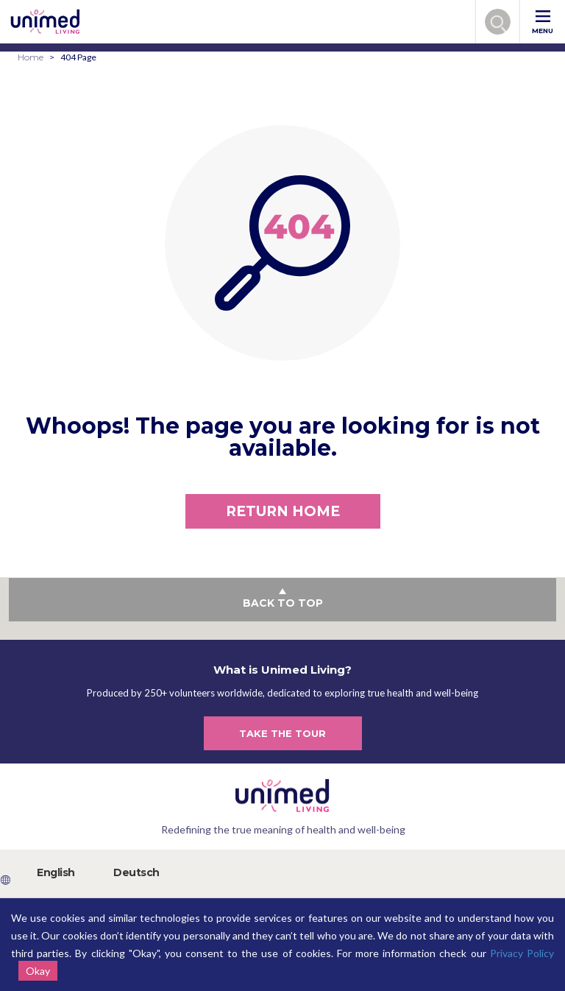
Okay (38, 970)
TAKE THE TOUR (282, 733)
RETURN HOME (283, 511)
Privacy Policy (522, 953)
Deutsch (136, 872)
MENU (542, 22)
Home (30, 57)
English (56, 872)
